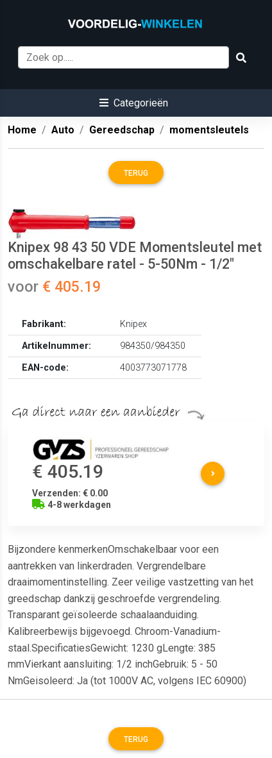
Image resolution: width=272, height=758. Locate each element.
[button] (133, 103)
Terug (136, 173)
